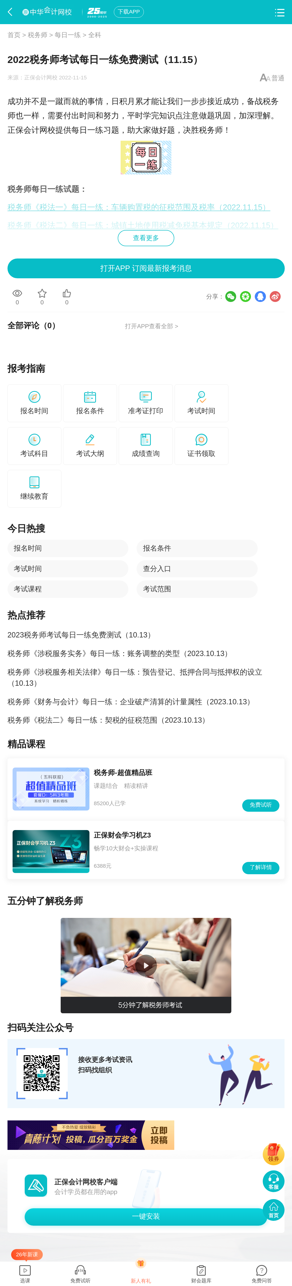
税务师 (37, 35)
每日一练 (68, 35)
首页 (14, 35)
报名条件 (157, 548)
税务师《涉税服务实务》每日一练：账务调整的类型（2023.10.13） (119, 653)
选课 (25, 1280)
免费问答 (262, 1280)
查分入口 (157, 569)
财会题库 (201, 1280)
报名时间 (28, 548)
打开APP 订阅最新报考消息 (146, 268)
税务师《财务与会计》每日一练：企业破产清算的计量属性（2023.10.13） (131, 702)
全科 (94, 35)
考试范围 (157, 589)
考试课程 (28, 589)
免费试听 (261, 805)
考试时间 (28, 569)
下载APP (129, 12)
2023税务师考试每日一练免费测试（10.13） (81, 635)
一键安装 (146, 1216)
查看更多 (146, 238)
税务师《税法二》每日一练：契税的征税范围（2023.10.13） (108, 720)
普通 (278, 78)
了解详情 (261, 867)
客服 (274, 1187)
